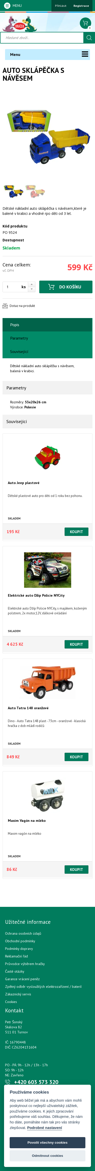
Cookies (11, 1001)
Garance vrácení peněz (22, 979)
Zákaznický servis (18, 994)
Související (19, 351)
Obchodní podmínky (20, 941)
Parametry (19, 338)
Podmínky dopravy (19, 948)
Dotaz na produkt (22, 306)
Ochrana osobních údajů (23, 933)
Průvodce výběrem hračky (25, 963)
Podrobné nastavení (44, 1128)
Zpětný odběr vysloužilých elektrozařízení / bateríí (43, 986)
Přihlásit (60, 6)
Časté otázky (14, 971)
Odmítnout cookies (47, 1156)
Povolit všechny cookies (48, 1142)
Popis (14, 324)
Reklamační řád (16, 956)
